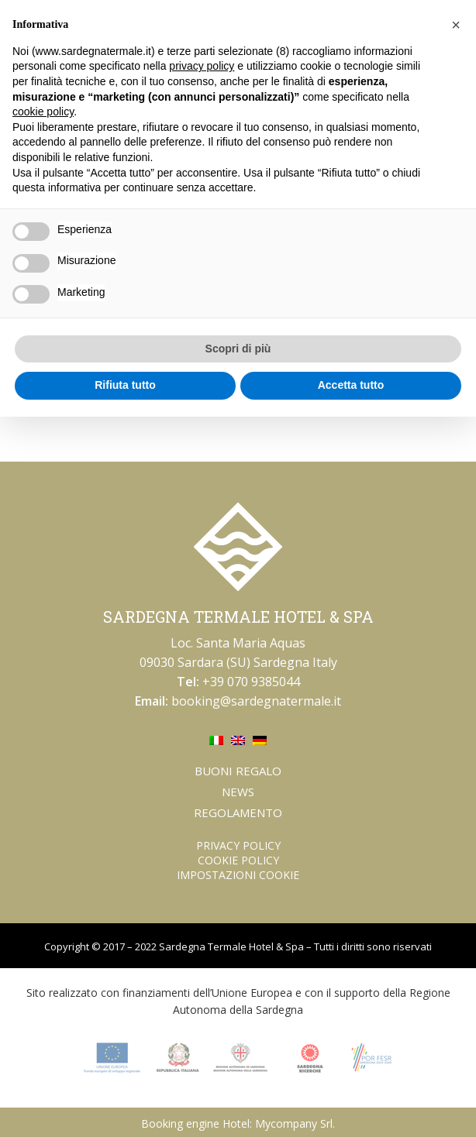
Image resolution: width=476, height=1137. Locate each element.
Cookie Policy (238, 860)
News (238, 791)
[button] (455, 24)
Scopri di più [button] (238, 348)
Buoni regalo (238, 770)
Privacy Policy (238, 845)
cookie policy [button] (43, 111)
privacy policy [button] (201, 66)
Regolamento (238, 812)
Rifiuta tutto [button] (125, 385)
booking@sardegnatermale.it (256, 700)
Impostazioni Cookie (238, 874)
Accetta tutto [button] (351, 385)
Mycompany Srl (294, 1123)
